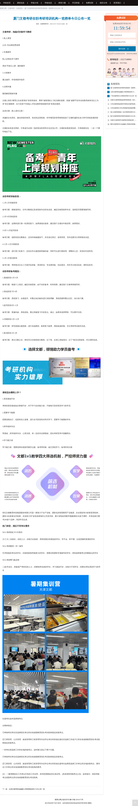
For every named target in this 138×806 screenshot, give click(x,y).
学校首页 (7, 3)
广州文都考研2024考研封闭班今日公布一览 (123, 96)
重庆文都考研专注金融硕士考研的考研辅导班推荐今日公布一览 (123, 124)
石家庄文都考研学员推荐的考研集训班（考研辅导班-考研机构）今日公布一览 (123, 120)
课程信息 (20, 3)
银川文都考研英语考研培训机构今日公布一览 (123, 116)
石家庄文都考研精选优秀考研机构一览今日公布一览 (123, 100)
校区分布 (103, 3)
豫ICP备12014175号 (76, 799)
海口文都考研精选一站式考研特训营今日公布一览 (123, 112)
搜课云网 (3, 8)
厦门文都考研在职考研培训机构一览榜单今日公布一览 (123, 88)
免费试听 (89, 3)
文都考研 (11, 8)
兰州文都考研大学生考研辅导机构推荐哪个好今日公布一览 (123, 108)
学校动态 (48, 3)
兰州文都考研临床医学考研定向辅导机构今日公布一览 (123, 104)
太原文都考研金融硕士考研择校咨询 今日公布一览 (27, 789)
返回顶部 (135, 803)
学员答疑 (76, 3)
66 (66, 24)
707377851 (123, 63)
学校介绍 (34, 3)
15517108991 (126, 59)
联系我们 (117, 3)
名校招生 (19, 8)
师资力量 (62, 3)
